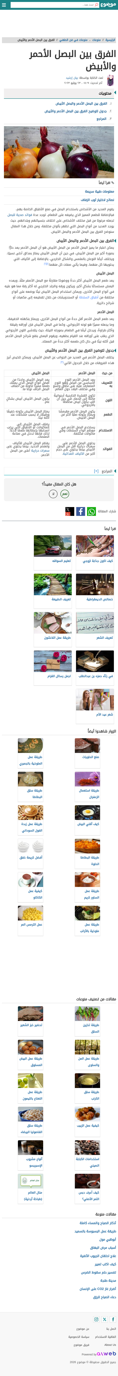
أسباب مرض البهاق (103, 1248)
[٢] (45, 264)
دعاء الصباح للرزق (104, 1297)
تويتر (69, 511)
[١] (47, 264)
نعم (64, 494)
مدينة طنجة (108, 1281)
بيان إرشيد (72, 78)
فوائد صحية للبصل (19, 215)
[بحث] (96, 5)
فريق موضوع (81, 1345)
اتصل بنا (111, 1329)
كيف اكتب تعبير (105, 1264)
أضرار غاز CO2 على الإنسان (98, 1289)
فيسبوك (80, 511)
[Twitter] (104, 1319)
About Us (110, 1345)
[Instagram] (96, 1319)
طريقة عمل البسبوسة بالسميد (95, 1231)
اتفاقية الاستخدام (105, 1337)
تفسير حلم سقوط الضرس (98, 1272)
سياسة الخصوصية (78, 1337)
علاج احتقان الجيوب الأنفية (98, 1256)
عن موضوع (82, 1329)
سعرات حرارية (40, 450)
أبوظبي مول (107, 1239)
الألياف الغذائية (73, 454)
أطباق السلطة (88, 297)
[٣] (62, 362)
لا (53, 494)
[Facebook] (113, 1319)
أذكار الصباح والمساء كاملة (98, 1223)
